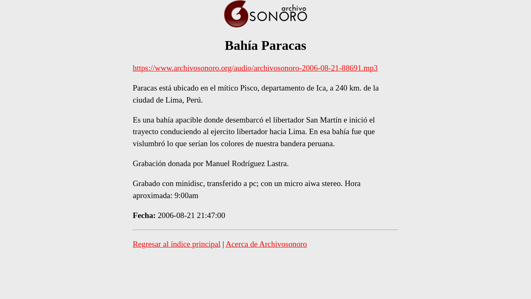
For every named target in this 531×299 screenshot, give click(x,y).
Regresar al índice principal (177, 244)
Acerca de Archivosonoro (266, 244)
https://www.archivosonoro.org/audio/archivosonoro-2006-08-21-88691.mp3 (255, 68)
